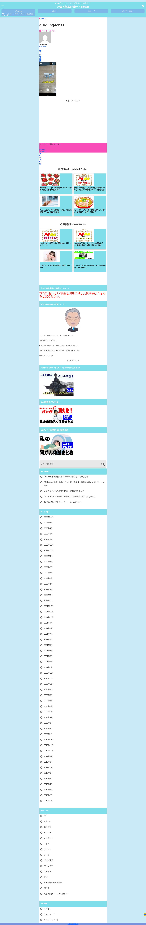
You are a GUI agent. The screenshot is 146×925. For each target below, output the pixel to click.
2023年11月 (49, 474)
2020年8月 (48, 652)
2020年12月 (49, 630)
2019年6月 (48, 730)
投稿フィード (49, 871)
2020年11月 (49, 636)
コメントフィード (51, 877)
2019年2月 (48, 752)
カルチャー (48, 795)
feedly (43, 152)
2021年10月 (49, 574)
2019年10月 (49, 708)
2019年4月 (48, 741)
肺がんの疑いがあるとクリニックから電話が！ (63, 459)
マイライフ (48, 823)
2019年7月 (48, 724)
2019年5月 (48, 736)
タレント (47, 806)
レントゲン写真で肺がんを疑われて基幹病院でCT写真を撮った (70, 454)
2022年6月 (48, 530)
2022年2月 (48, 552)
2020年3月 (48, 680)
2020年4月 (48, 674)
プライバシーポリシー (127, 11)
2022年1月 (48, 558)
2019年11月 (49, 702)
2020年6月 (48, 663)
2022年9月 (48, 513)
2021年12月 (49, 563)
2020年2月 (48, 686)
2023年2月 (48, 496)
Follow (42, 150)
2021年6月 (48, 597)
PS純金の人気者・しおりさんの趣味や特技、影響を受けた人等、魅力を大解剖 (74, 441)
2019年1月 (48, 758)
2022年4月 (48, 541)
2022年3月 (48, 546)
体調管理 (47, 828)
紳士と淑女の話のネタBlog (73, 6)
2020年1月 (48, 691)
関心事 (46, 845)
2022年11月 (49, 502)
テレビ (46, 812)
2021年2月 (48, 619)
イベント (47, 789)
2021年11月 (49, 569)
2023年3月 (48, 491)
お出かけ (47, 778)
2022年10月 (49, 507)
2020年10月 (49, 641)
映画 (46, 834)
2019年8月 (48, 719)
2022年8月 (48, 519)
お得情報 (47, 784)
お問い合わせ (73, 924)
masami (42, 47)
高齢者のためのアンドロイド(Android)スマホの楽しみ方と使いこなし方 (17, 14)
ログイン (47, 866)
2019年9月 (48, 713)
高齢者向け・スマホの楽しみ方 (56, 851)
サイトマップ (91, 11)
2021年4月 (48, 608)
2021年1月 (48, 624)
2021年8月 (48, 585)
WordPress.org (50, 882)
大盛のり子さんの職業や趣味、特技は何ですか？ (64, 448)
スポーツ (47, 801)
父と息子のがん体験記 (53, 840)
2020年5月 (48, 669)
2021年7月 (48, 591)
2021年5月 (48, 602)
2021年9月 (48, 580)
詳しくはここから (73, 317)
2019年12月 (49, 697)
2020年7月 (48, 658)
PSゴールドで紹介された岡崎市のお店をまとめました (66, 434)
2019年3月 (48, 747)
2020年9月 (48, 647)
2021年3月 (48, 613)
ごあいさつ (55, 11)
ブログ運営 (48, 817)
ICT (45, 773)
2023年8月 (48, 480)
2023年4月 (48, 485)
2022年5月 (48, 535)
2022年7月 (48, 524)
